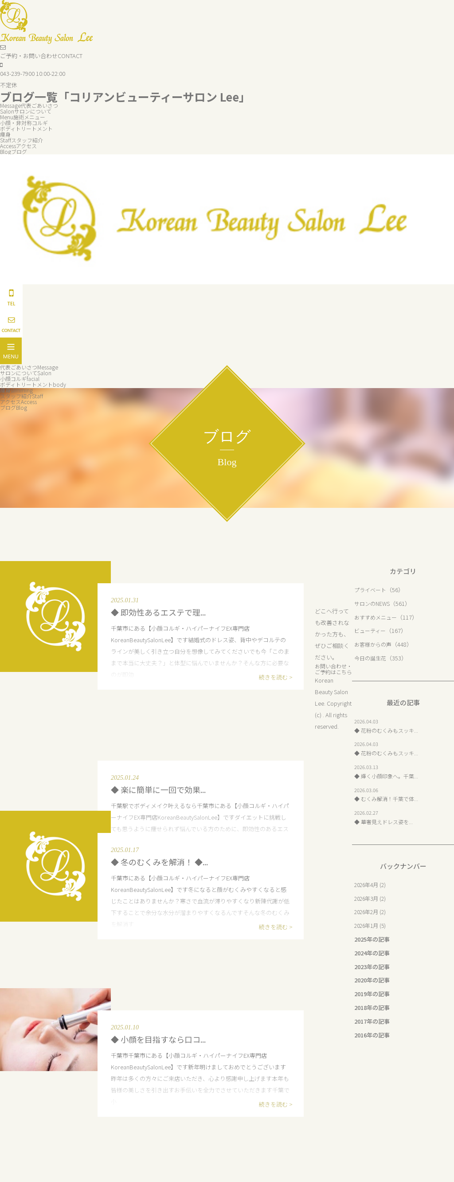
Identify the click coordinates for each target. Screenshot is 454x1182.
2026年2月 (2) (371, 911)
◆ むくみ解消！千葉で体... (388, 798)
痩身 (6, 134)
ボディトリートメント (28, 128)
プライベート (371, 589)
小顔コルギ (21, 378)
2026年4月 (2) (371, 884)
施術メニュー (24, 117)
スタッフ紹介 (23, 140)
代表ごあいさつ (31, 105)
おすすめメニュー (377, 617)
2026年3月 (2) (371, 898)
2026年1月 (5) (371, 925)
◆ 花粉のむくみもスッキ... (388, 730)
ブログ (14, 151)
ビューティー (371, 630)
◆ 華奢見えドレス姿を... (385, 821)
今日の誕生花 (371, 658)
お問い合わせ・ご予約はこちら (332, 672)
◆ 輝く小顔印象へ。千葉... (388, 776)
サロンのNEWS (373, 603)
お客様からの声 (374, 644)
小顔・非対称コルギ (26, 122)
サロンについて (27, 111)
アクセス (20, 145)
